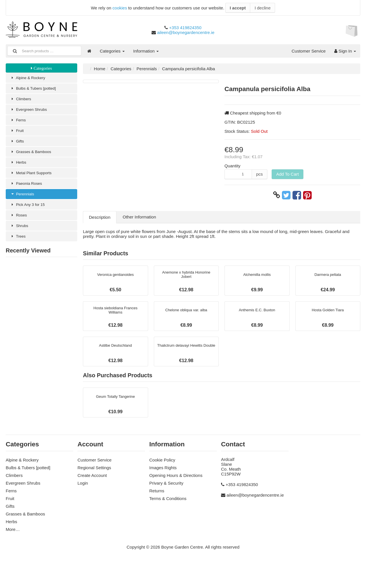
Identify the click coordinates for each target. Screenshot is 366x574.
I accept (238, 7)
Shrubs (20, 234)
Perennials (23, 200)
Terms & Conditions (167, 505)
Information (146, 51)
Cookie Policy (162, 467)
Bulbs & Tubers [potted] (35, 89)
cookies (119, 7)
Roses (19, 222)
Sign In (345, 51)
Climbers (22, 100)
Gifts (17, 145)
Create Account (92, 482)
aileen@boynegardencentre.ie (185, 32)
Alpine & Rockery (29, 78)
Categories (112, 51)
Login (82, 490)
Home (99, 68)
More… (13, 536)
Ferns (19, 122)
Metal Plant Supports (33, 178)
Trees (18, 245)
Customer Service (309, 51)
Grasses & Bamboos (33, 156)
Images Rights (163, 475)
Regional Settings (94, 475)
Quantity (232, 165)
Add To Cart (287, 174)
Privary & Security (166, 490)
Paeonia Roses (28, 189)
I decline (262, 7)
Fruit (17, 133)
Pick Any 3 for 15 (29, 211)
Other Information (139, 216)
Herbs (19, 167)
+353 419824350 (185, 27)
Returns (156, 498)
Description (99, 217)
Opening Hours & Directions (175, 482)
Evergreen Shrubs (30, 111)
